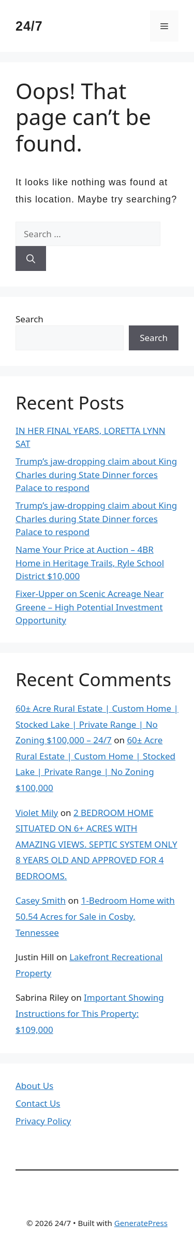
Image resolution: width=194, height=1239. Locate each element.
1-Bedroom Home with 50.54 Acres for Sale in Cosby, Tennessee (95, 916)
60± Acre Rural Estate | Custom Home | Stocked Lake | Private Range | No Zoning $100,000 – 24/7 (97, 724)
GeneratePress (141, 1223)
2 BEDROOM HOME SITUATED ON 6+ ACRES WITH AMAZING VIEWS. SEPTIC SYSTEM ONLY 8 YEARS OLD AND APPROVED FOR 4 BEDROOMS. (96, 844)
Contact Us (38, 1103)
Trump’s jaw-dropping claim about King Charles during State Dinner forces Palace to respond (96, 474)
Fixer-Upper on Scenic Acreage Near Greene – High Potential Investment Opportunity (89, 607)
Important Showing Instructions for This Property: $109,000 (90, 1013)
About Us (34, 1086)
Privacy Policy (43, 1121)
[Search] (31, 258)
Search (29, 319)
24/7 (29, 26)
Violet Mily (37, 813)
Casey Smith (41, 900)
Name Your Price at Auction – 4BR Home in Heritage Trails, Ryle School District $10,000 (90, 562)
